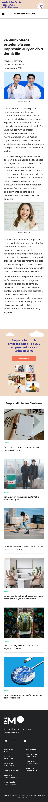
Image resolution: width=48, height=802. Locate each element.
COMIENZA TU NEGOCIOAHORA (11, 5)
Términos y (35, 763)
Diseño (6, 443)
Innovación (13, 783)
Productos (13, 764)
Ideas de (13, 758)
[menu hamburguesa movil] (3, 14)
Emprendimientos (12, 770)
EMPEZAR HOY (24, 358)
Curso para (35, 756)
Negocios (13, 751)
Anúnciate (31, 749)
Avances (13, 776)
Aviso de (35, 769)
